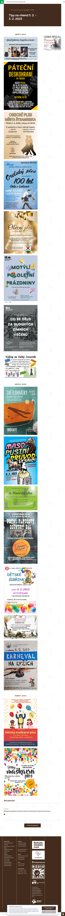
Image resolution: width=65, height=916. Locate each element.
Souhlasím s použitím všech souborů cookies (49, 908)
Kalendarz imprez (7, 865)
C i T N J (16, 1)
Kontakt (19, 841)
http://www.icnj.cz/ (22, 851)
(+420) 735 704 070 (22, 846)
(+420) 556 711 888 (22, 843)
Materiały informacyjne (9, 857)
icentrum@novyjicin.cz (22, 849)
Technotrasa (6, 851)
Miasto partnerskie (8, 862)
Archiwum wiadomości (32, 825)
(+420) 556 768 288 (22, 844)
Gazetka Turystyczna (8, 849)
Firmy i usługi (6, 860)
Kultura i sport (7, 859)
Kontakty (6, 854)
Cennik (5, 852)
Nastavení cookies (48, 911)
